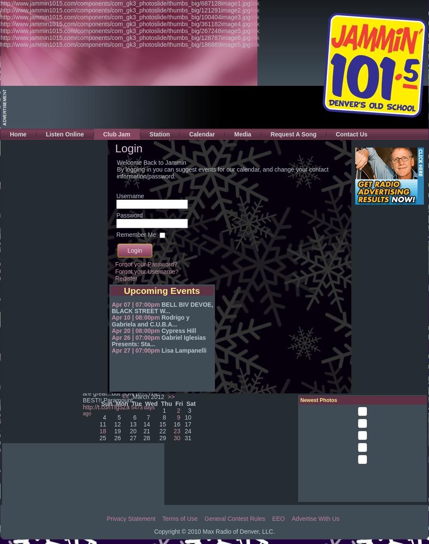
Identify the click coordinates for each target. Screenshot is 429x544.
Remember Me (136, 234)
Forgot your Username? (147, 271)
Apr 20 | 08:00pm (136, 330)
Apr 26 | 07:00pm (136, 337)
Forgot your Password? (146, 264)
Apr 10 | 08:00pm (136, 317)
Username (130, 196)
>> (170, 396)
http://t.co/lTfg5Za (106, 407)
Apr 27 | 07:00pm (136, 350)
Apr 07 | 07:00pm (136, 304)
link (255, 3)
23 (177, 431)
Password (129, 215)
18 (103, 431)
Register (126, 278)
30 (177, 438)
